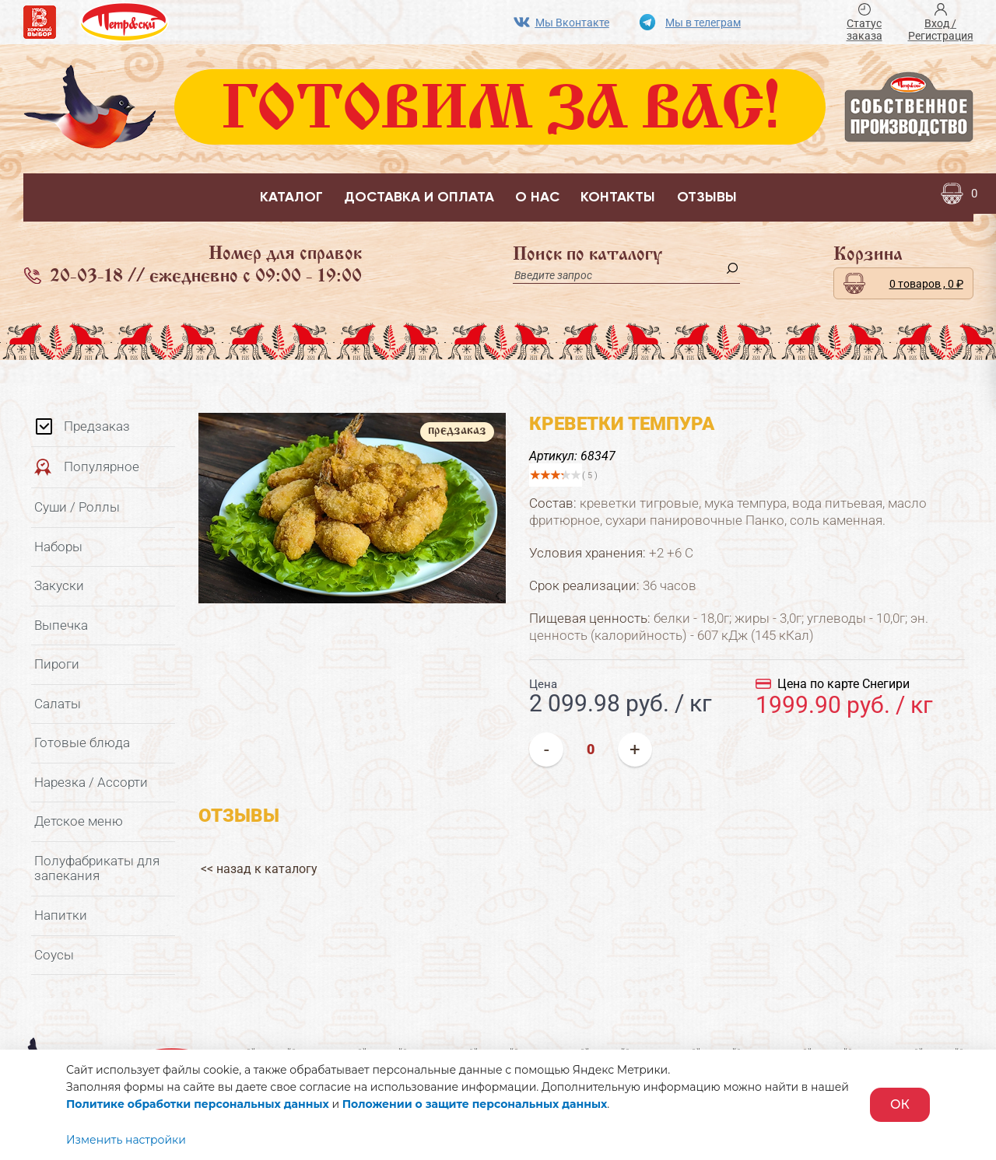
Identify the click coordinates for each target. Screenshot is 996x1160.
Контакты (617, 197)
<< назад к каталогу (256, 861)
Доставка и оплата (419, 197)
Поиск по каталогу (587, 255)
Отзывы (707, 197)
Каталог (291, 197)
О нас (537, 197)
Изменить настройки (126, 1140)
